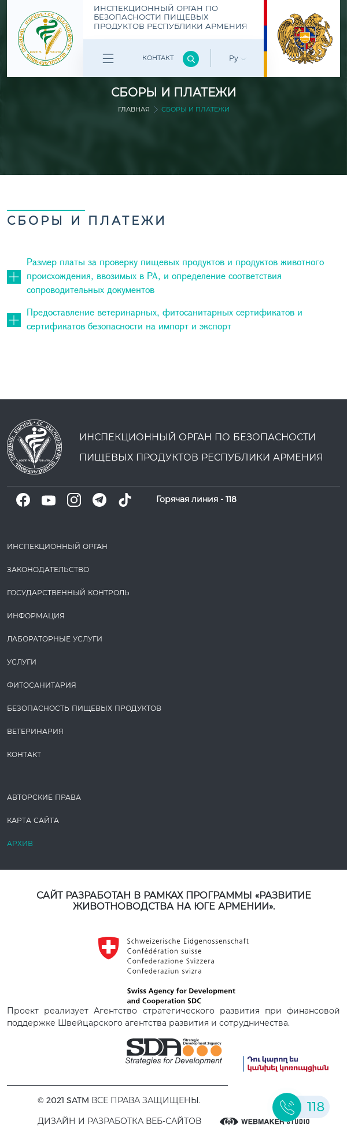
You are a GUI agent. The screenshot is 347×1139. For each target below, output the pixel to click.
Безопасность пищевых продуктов (84, 708)
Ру (237, 58)
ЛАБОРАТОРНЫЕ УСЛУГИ (54, 639)
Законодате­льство (48, 569)
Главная (134, 109)
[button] (17, 275)
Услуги (21, 662)
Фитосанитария (41, 685)
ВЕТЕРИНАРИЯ (35, 731)
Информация (36, 615)
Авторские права (44, 797)
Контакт (158, 58)
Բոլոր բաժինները (108, 60)
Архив (20, 843)
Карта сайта (33, 820)
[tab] (173, 275)
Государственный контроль (68, 592)
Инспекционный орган (57, 546)
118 (231, 499)
